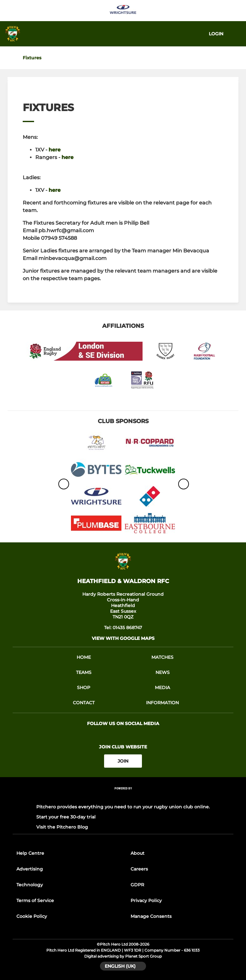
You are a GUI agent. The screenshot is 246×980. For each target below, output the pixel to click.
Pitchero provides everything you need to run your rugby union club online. (123, 807)
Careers (139, 869)
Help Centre (30, 853)
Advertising (29, 869)
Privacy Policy (146, 900)
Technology (29, 885)
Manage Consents (151, 916)
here (55, 150)
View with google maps (123, 638)
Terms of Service (35, 900)
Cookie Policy (31, 916)
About (137, 853)
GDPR (137, 885)
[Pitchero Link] (123, 797)
